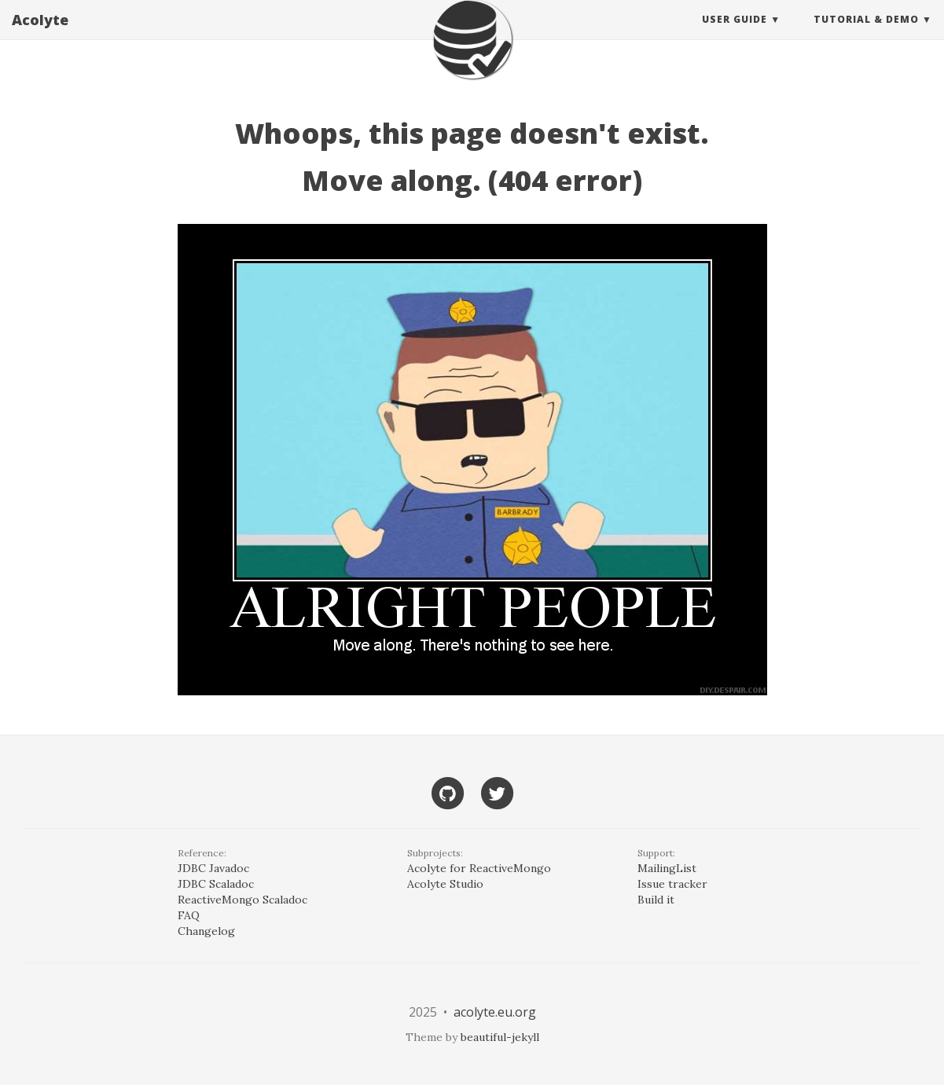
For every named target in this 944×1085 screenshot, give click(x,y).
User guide (734, 35)
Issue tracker (672, 884)
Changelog (206, 931)
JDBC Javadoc (213, 868)
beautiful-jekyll (500, 1037)
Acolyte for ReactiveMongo (479, 868)
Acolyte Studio (445, 884)
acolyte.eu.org (495, 1012)
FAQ (189, 915)
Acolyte (40, 35)
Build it (655, 900)
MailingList (666, 868)
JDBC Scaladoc (216, 884)
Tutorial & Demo (866, 35)
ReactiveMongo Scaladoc (242, 900)
